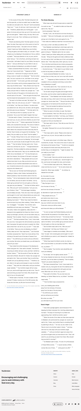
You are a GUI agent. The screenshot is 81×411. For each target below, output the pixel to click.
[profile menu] (76, 2)
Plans (18, 2)
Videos (23, 2)
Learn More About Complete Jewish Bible (15, 287)
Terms (23, 403)
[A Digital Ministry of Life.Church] (40, 399)
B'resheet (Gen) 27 (12, 7)
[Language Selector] (71, 2)
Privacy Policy (18, 403)
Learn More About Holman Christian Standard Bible (51, 354)
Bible (14, 2)
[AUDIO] (64, 8)
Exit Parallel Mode (74, 8)
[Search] (42, 3)
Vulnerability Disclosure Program (8, 404)
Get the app (65, 2)
